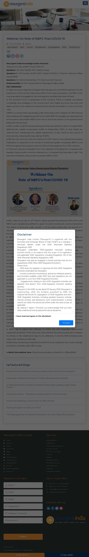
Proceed (66, 323)
